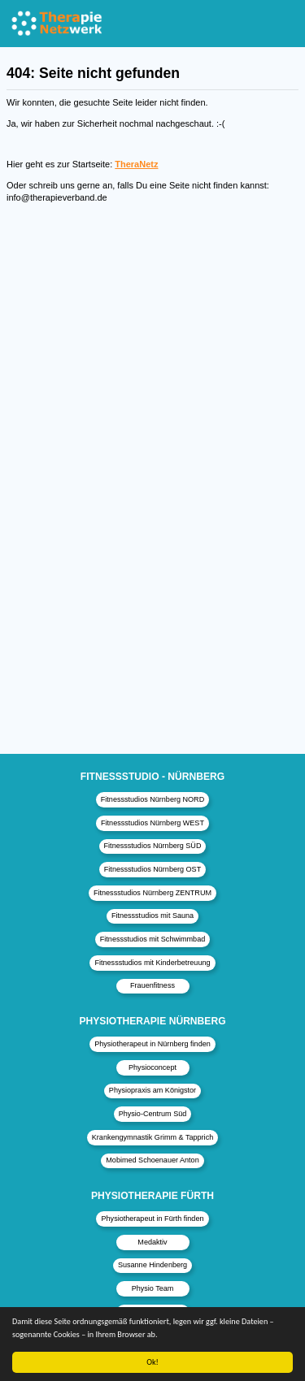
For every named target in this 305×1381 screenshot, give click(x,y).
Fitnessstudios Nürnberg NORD (152, 799)
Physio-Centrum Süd (153, 1114)
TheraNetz (136, 164)
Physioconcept (152, 1067)
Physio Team (153, 1288)
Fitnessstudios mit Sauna (152, 915)
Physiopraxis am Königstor (152, 1090)
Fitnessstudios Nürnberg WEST (152, 823)
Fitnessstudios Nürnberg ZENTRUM (152, 893)
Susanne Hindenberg (152, 1265)
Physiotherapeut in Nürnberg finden (152, 1044)
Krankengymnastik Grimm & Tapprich (152, 1137)
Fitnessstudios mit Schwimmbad (152, 939)
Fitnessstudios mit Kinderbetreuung (152, 963)
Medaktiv (152, 1242)
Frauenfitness (152, 985)
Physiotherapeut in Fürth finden (153, 1218)
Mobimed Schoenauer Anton (152, 1160)
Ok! (152, 1362)
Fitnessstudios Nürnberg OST (152, 869)
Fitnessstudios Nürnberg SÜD (153, 846)
